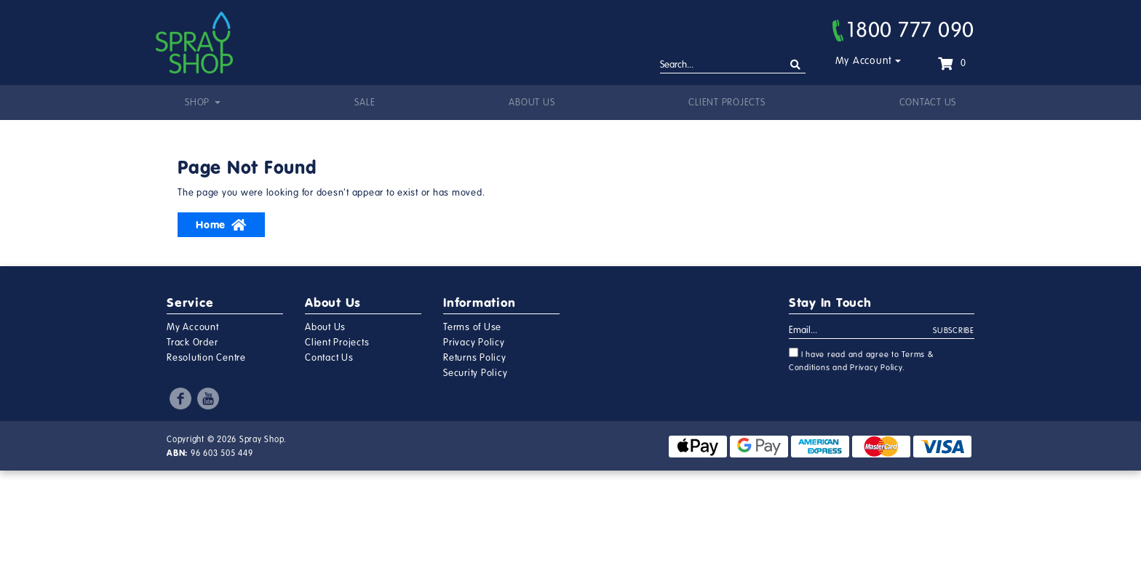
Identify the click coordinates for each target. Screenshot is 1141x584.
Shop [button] (198, 102)
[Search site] (796, 65)
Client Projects (726, 102)
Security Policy (475, 373)
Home (221, 224)
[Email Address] (861, 331)
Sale (364, 102)
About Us (531, 102)
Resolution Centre (206, 358)
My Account (864, 61)
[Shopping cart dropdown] (952, 63)
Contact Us (928, 102)
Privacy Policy (474, 342)
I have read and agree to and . (861, 360)
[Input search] (733, 65)
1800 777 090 (903, 30)
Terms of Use (472, 327)
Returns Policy (474, 358)
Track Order (192, 342)
